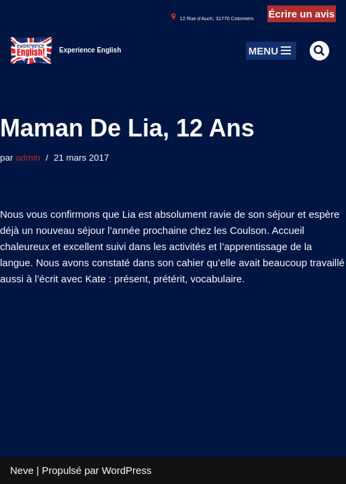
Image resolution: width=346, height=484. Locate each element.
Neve (22, 470)
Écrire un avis (302, 13)
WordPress (126, 470)
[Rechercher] (319, 51)
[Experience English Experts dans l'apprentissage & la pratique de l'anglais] (65, 50)
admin (27, 158)
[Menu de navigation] (271, 51)
